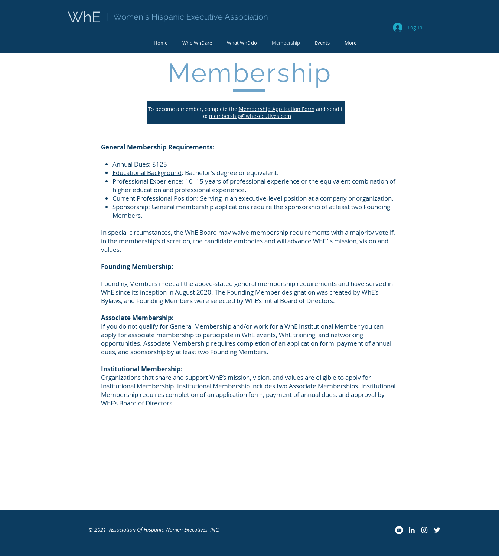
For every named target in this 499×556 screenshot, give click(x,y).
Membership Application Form (276, 108)
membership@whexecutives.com (250, 115)
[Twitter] (437, 530)
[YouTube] (399, 530)
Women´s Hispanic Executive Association (189, 17)
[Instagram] (424, 530)
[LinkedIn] (412, 530)
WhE (86, 17)
